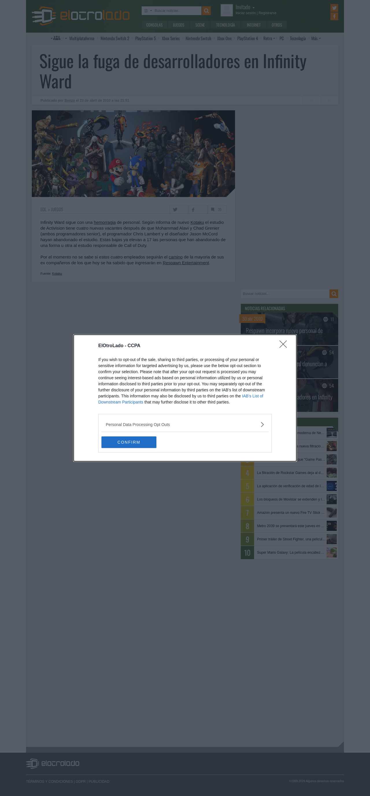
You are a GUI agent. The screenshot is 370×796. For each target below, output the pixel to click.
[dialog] (185, 398)
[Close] (285, 346)
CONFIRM (128, 442)
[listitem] (185, 424)
